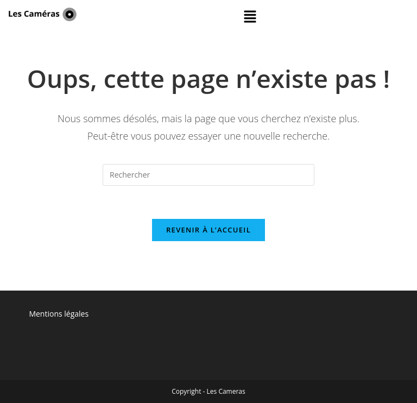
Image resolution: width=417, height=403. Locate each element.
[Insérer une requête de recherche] (208, 175)
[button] (250, 16)
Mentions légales (59, 313)
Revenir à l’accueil (208, 230)
